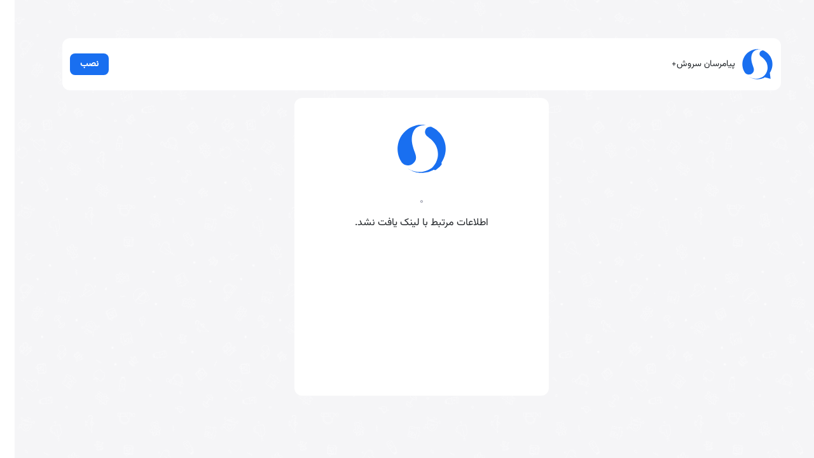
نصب (75, 64)
